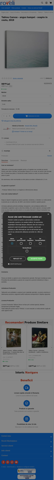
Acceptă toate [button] (36, 259)
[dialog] (27, 240)
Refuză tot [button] (17, 259)
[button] (15, 264)
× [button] (48, 214)
